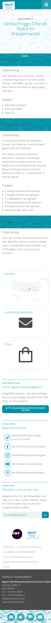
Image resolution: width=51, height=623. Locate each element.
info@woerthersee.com (13, 598)
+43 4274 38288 (14, 591)
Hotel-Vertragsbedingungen (18, 557)
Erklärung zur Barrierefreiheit (19, 552)
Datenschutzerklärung (29, 547)
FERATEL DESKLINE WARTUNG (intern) (21, 562)
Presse (6, 567)
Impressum (8, 547)
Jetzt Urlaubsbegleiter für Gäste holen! (25, 409)
